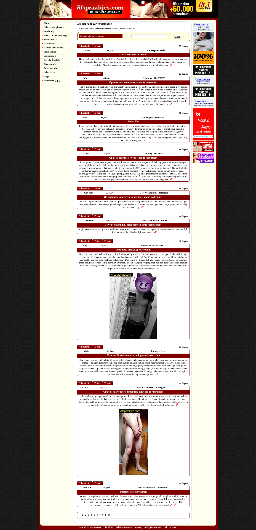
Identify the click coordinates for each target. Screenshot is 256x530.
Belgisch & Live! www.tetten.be (203, 82)
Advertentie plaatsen (53, 27)
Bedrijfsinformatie (152, 527)
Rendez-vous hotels (52, 47)
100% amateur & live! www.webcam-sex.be (203, 104)
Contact (174, 527)
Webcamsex (49, 39)
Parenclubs (48, 43)
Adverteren (48, 72)
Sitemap (138, 527)
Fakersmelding (50, 68)
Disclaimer (109, 527)
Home (46, 23)
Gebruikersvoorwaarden (90, 527)
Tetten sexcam (201, 79)
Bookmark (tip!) (51, 80)
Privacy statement (124, 527)
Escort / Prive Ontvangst (55, 35)
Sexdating (48, 31)
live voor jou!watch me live (203, 28)
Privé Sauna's (49, 51)
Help (45, 76)
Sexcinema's (49, 55)
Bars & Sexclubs (51, 60)
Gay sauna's (49, 64)
